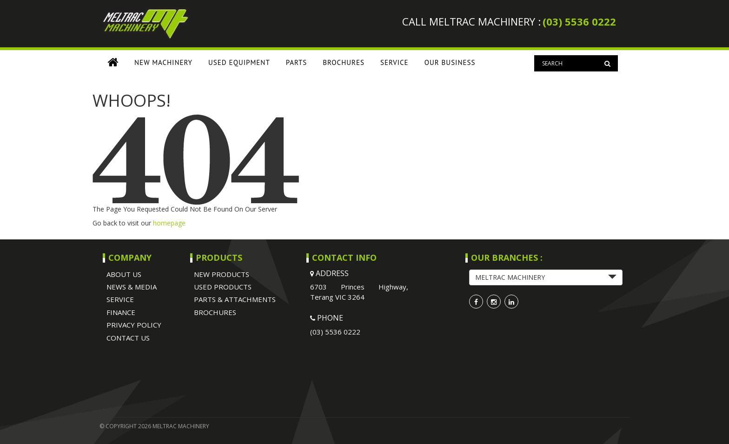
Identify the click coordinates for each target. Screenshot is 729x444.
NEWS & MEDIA (131, 286)
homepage (169, 223)
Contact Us (128, 337)
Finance (120, 312)
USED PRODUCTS (223, 286)
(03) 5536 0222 (579, 21)
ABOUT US (123, 274)
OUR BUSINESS (450, 62)
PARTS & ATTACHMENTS (235, 299)
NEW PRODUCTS (221, 274)
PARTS (296, 62)
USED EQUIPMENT (239, 62)
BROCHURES (343, 62)
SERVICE (394, 62)
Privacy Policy (133, 324)
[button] (546, 277)
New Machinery (163, 62)
